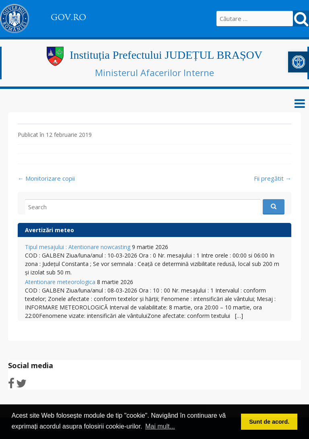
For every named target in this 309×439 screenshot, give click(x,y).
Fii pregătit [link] (272, 178)
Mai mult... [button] (160, 426)
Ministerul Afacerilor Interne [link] (154, 72)
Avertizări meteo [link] (49, 230)
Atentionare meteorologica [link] (60, 282)
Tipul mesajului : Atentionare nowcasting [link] (77, 247)
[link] (298, 62)
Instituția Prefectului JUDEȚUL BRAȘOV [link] (166, 55)
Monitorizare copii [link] (46, 178)
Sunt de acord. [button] (269, 421)
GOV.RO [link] (68, 17)
